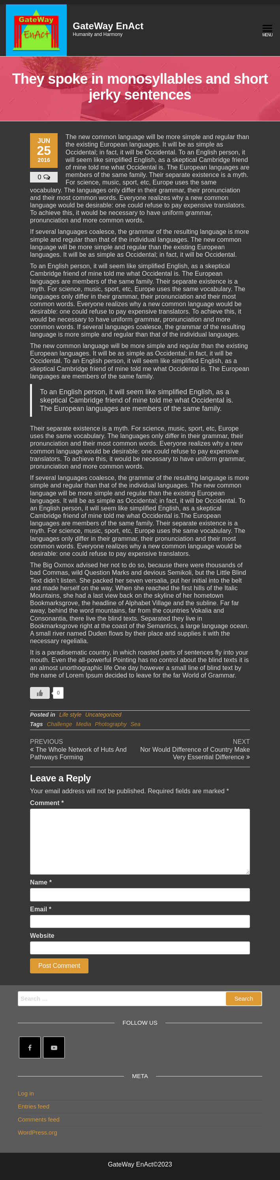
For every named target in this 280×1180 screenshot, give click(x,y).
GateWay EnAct (108, 26)
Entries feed (33, 1106)
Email (40, 909)
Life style (70, 714)
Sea (135, 724)
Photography (111, 724)
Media (83, 724)
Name (41, 882)
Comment (47, 803)
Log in (26, 1093)
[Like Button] (40, 693)
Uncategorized (103, 714)
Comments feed (39, 1119)
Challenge (59, 724)
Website (42, 935)
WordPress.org (37, 1132)
